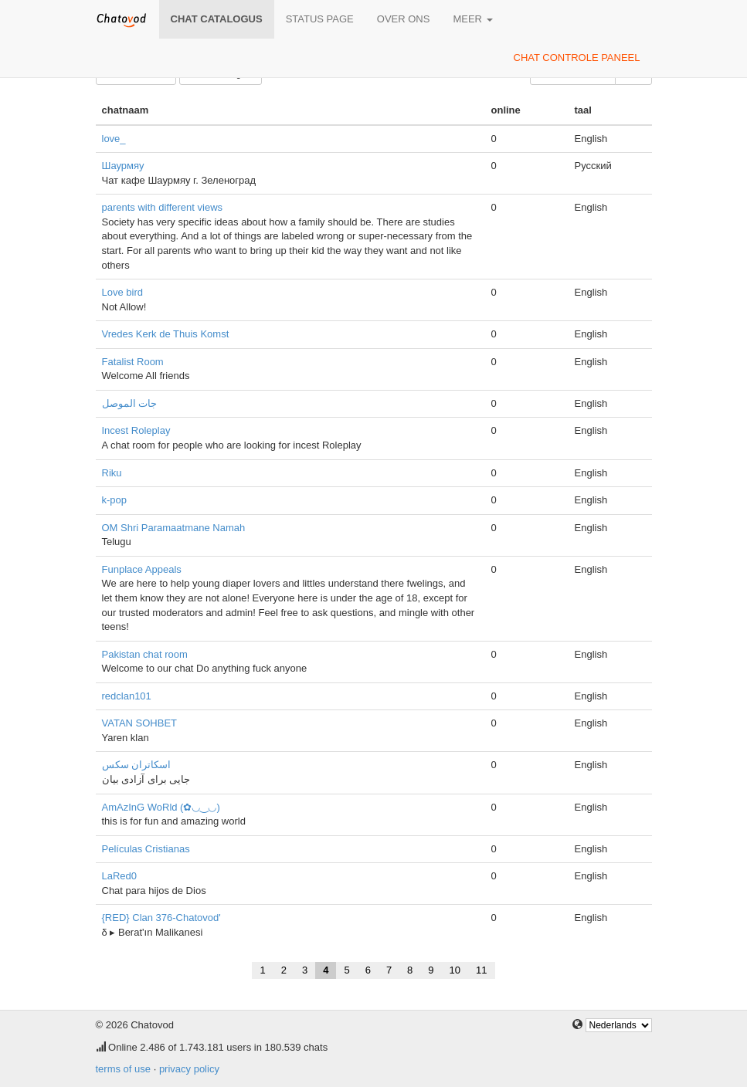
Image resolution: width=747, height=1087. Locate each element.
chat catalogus (217, 19)
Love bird (122, 292)
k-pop (114, 500)
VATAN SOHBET (140, 723)
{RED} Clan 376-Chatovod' (161, 917)
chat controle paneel (577, 57)
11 (481, 970)
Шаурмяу (123, 165)
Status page (320, 19)
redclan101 (126, 696)
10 (455, 970)
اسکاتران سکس (136, 764)
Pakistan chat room (145, 654)
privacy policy (189, 1069)
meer (472, 19)
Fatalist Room (133, 361)
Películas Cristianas (146, 849)
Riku (112, 473)
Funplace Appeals (142, 569)
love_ (114, 138)
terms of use (123, 1069)
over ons (403, 19)
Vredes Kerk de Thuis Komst (165, 334)
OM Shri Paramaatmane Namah (174, 527)
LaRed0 (120, 876)
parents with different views (162, 207)
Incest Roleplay (136, 430)
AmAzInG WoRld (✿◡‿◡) (161, 807)
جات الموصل (130, 403)
